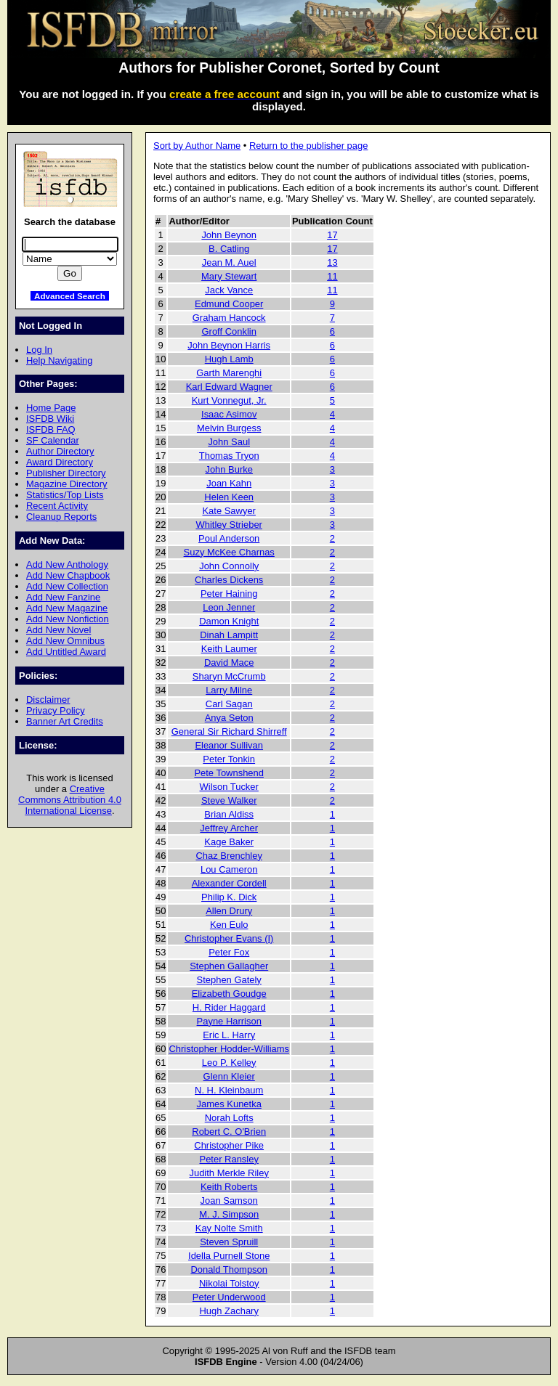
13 (332, 262)
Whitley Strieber (228, 524)
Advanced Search (69, 296)
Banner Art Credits (64, 721)
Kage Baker (229, 841)
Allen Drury (229, 910)
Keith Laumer (229, 648)
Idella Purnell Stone (229, 1255)
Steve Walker (229, 800)
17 (332, 234)
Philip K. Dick (228, 897)
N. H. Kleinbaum (229, 1090)
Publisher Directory (65, 473)
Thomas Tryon (229, 455)
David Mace (229, 662)
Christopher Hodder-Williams (229, 1048)
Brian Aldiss (229, 814)
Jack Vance (229, 290)
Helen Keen (229, 497)
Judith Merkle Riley (228, 1172)
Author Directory (60, 451)
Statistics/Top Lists (65, 494)
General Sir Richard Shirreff (229, 731)
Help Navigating (59, 360)
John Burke (229, 469)
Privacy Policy (55, 710)
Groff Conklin (229, 331)
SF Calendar (52, 440)
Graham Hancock (229, 317)
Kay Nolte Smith (229, 1228)
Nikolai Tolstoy (229, 1283)
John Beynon (228, 234)
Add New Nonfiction (67, 618)
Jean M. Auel (229, 262)
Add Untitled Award (66, 651)
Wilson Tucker (229, 786)
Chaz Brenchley (228, 855)
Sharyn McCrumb (229, 676)
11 (332, 276)
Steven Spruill (229, 1241)
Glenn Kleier (229, 1076)
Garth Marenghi (229, 372)
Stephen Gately (229, 979)
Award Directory (59, 462)
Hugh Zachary (229, 1310)
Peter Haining (229, 593)
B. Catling (229, 248)
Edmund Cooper (229, 303)
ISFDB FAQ (51, 429)
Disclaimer (48, 699)
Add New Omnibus (65, 640)
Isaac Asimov (228, 414)
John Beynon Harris (228, 345)
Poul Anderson (228, 538)
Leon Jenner (229, 607)
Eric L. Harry (229, 1035)
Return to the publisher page (308, 145)
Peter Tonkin (229, 759)
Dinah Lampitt (229, 634)
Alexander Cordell (229, 883)
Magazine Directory (67, 483)
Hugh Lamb (229, 359)
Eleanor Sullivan (229, 745)
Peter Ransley (229, 1159)
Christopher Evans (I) (229, 938)
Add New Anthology (67, 564)
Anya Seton (229, 717)
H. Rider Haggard (229, 1007)
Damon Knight (229, 621)
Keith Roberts (229, 1186)
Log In (39, 349)
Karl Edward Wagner (229, 386)
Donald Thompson (228, 1269)
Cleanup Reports (61, 516)
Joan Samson (229, 1200)
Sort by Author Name (196, 145)
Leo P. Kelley (229, 1062)
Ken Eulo (229, 924)
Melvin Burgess (229, 428)
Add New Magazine (67, 608)
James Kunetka (229, 1103)
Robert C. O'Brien (229, 1131)
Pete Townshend (229, 772)
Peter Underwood (229, 1297)
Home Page (51, 407)
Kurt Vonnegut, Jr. (229, 400)
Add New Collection (67, 586)
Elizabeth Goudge (229, 993)
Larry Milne (229, 690)
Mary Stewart (228, 276)
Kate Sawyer (228, 510)
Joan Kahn (228, 483)
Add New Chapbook (68, 575)
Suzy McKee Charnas (229, 552)
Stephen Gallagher (229, 966)
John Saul (229, 441)
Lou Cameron (229, 869)
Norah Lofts (229, 1117)
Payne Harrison (229, 1021)
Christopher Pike (229, 1145)
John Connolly (229, 565)
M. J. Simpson (229, 1214)
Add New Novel (58, 629)
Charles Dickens (229, 579)
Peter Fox (229, 952)
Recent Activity (57, 505)
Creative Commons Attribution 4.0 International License (69, 799)
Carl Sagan (229, 703)
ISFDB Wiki (50, 418)
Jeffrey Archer (229, 828)
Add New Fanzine (63, 597)
